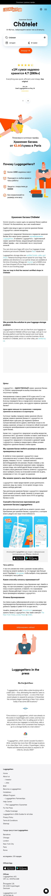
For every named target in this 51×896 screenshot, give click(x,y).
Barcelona (6, 834)
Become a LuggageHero (12, 789)
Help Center (7, 801)
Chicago (6, 837)
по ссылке (20, 573)
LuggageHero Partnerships (15, 798)
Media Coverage (11, 811)
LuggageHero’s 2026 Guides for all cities (18, 814)
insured (30, 262)
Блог (4, 786)
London (6, 841)
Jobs (7, 783)
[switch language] (41, 9)
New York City (8, 844)
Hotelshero (7, 792)
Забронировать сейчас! (25, 627)
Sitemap (6, 823)
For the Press (8, 808)
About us (6, 776)
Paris (33, 251)
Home (5, 773)
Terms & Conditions (10, 820)
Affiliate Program (9, 795)
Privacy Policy (8, 817)
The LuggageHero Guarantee (16, 805)
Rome (5, 850)
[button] (46, 891)
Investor (8, 779)
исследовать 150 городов (12, 856)
